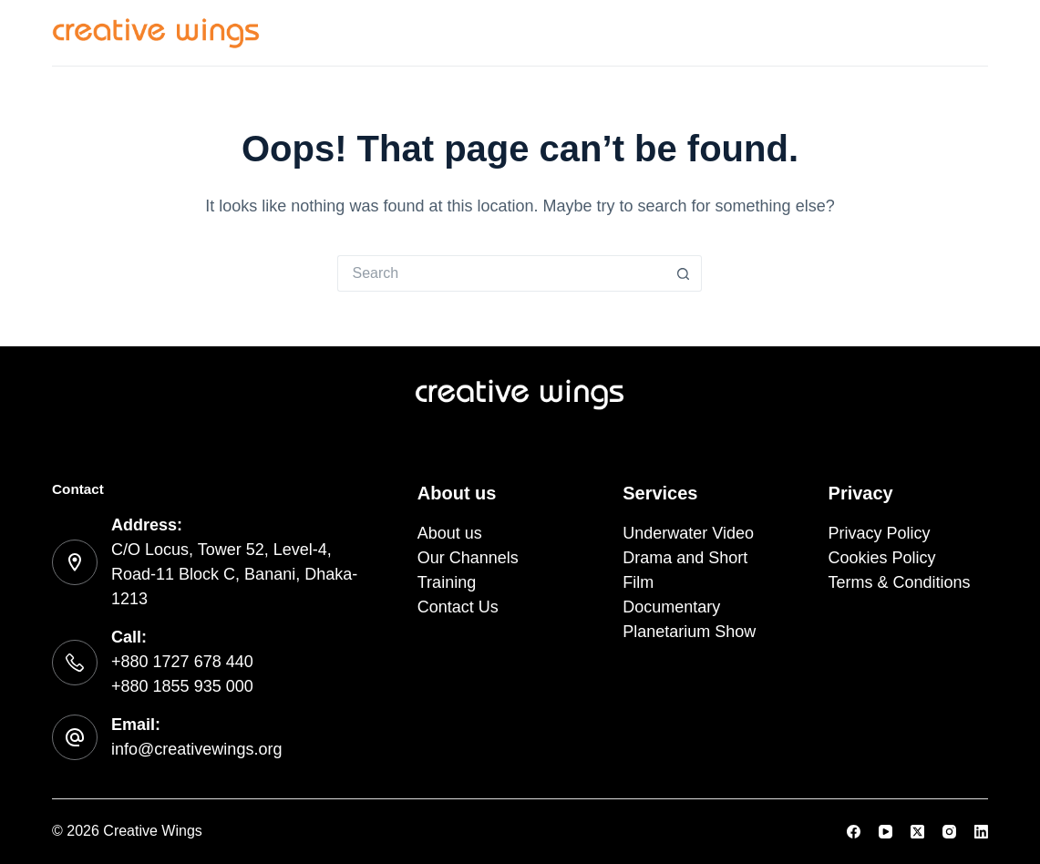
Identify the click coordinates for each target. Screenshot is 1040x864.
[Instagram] (949, 831)
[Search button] (683, 273)
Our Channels (711, 32)
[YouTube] (885, 831)
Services (497, 33)
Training (833, 32)
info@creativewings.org (196, 749)
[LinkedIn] (981, 831)
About (597, 32)
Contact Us (944, 32)
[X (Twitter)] (917, 831)
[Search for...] (501, 273)
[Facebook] (853, 831)
